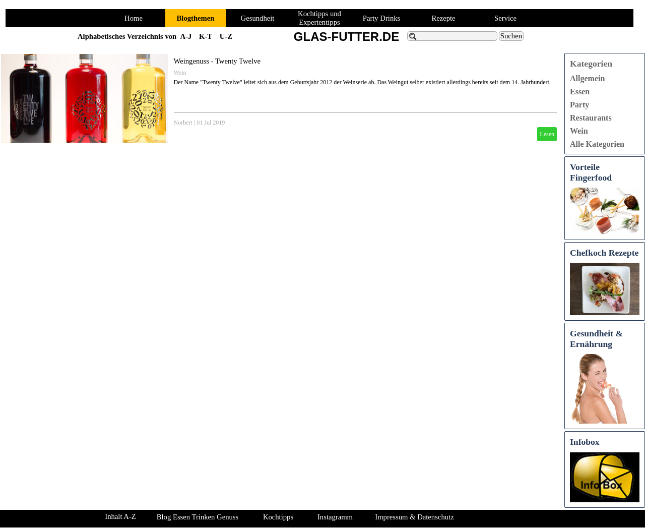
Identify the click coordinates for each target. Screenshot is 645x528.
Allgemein (587, 78)
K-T (205, 36)
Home (133, 18)
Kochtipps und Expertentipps (319, 18)
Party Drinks (382, 18)
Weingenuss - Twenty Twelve (217, 61)
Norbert (183, 122)
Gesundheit (258, 18)
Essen (580, 91)
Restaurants (591, 117)
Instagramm (335, 517)
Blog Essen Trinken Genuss (197, 517)
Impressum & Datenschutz (414, 517)
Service (505, 18)
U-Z (226, 36)
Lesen (547, 134)
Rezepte (443, 18)
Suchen (511, 36)
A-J (186, 36)
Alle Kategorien (597, 144)
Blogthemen (196, 18)
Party (579, 104)
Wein (180, 72)
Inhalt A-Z (120, 516)
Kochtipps (278, 517)
